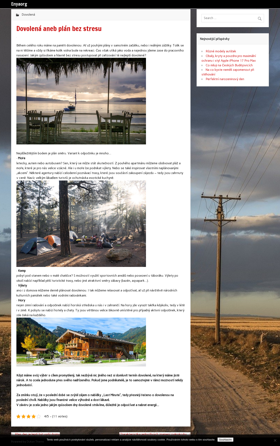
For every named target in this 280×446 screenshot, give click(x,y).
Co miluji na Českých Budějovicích (229, 65)
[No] (275, 440)
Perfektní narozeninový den (225, 79)
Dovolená (28, 14)
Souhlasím (225, 439)
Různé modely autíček (221, 51)
